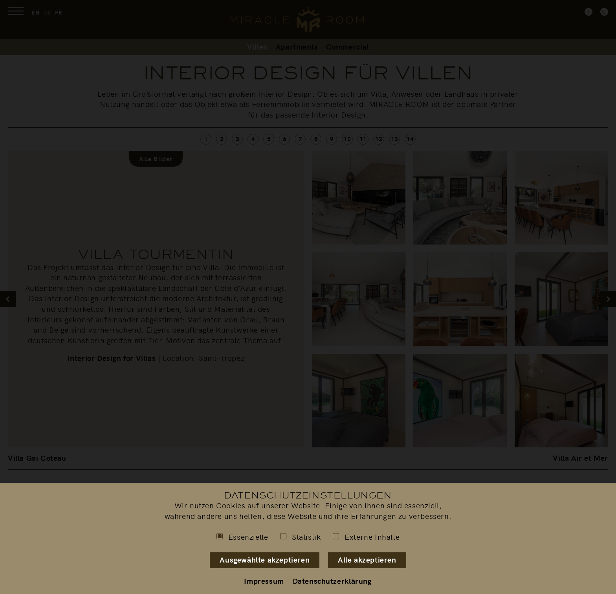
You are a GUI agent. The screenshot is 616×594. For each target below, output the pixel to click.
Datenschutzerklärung (332, 581)
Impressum (264, 581)
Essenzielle (242, 536)
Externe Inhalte (366, 536)
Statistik (300, 536)
